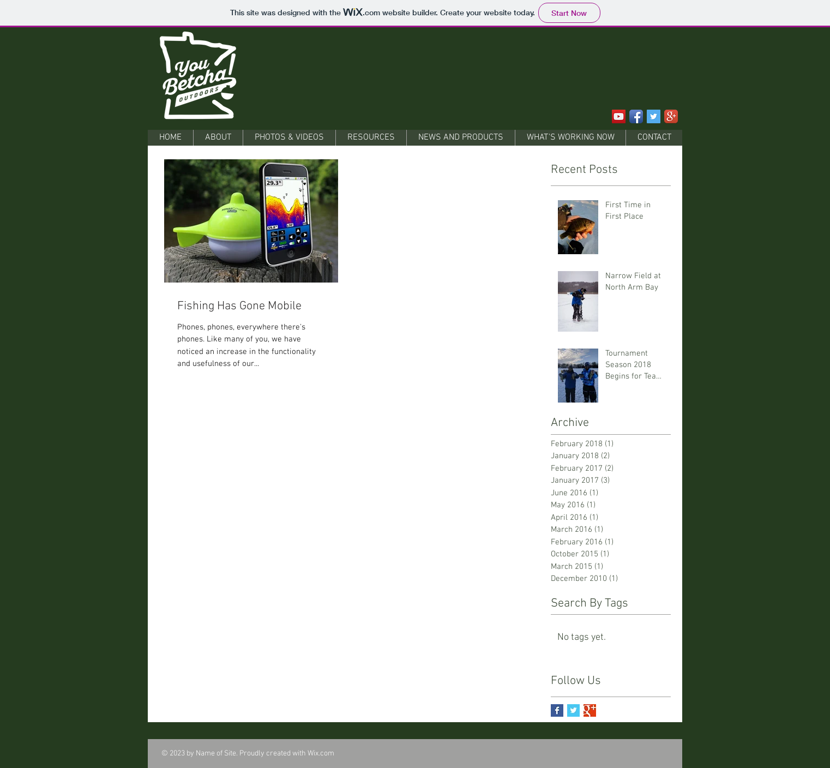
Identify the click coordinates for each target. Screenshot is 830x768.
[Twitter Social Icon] (653, 116)
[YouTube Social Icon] (618, 116)
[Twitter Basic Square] (573, 710)
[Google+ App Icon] (671, 116)
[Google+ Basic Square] (590, 710)
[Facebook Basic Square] (557, 710)
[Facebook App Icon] (636, 116)
